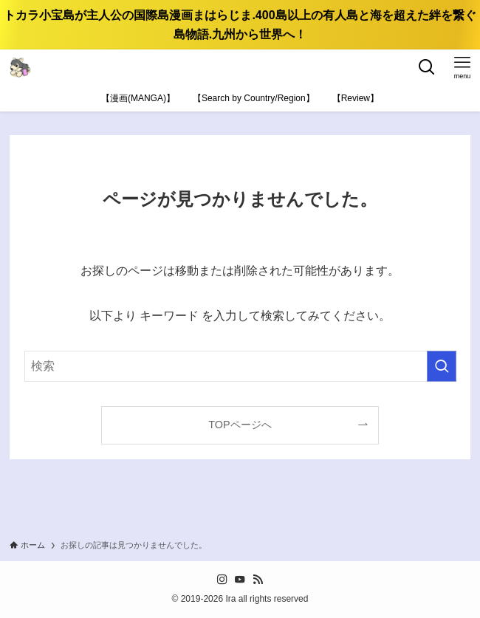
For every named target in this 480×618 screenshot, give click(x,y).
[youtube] (240, 579)
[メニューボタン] (462, 67)
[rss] (257, 579)
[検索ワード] (240, 366)
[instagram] (222, 579)
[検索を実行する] (441, 366)
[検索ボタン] (427, 67)
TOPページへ (239, 424)
